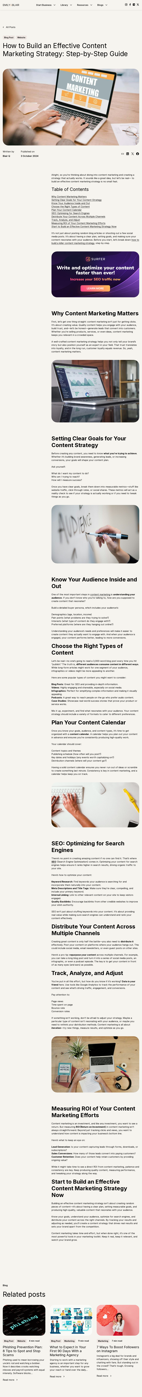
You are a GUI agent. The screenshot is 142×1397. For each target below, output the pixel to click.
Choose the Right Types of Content (70, 206)
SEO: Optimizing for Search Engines (70, 213)
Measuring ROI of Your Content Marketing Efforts (78, 223)
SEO (53, 861)
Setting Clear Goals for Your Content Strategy (76, 200)
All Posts (10, 27)
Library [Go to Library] (67, 5)
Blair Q (6, 156)
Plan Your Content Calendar (66, 209)
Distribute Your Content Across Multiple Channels (78, 216)
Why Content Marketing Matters (69, 196)
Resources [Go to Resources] (85, 5)
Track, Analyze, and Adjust (65, 219)
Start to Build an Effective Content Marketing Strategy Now (83, 226)
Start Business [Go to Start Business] (46, 5)
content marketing (100, 594)
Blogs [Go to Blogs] (102, 5)
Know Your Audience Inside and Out (70, 203)
